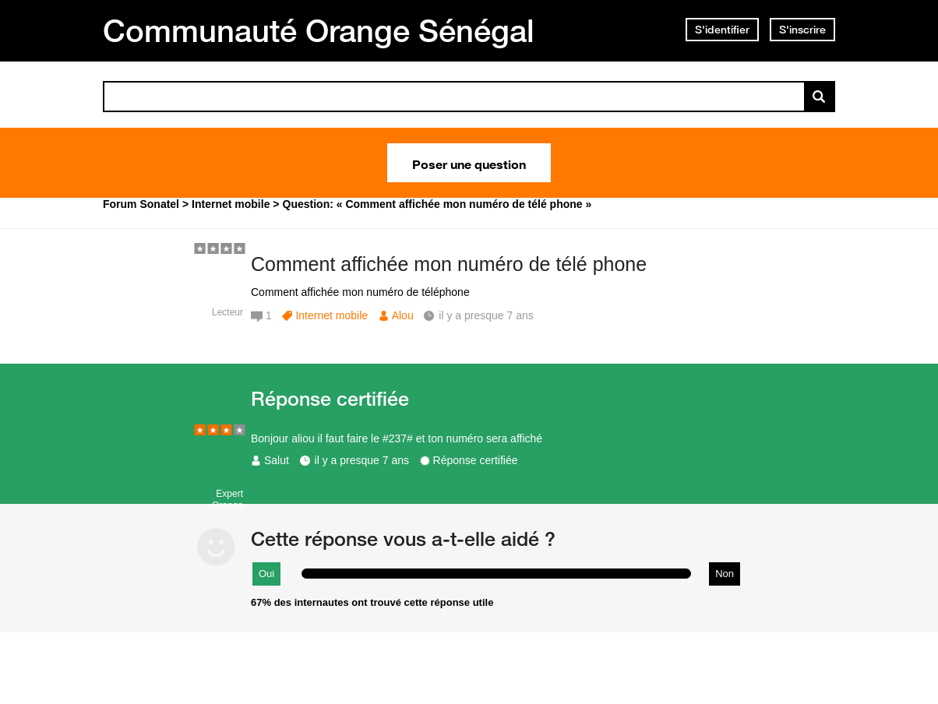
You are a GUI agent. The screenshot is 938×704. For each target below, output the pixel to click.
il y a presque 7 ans (362, 460)
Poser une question (469, 162)
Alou (403, 315)
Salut (276, 460)
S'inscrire (802, 30)
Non (724, 573)
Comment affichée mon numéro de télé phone (449, 264)
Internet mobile (331, 315)
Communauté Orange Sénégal (318, 30)
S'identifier (722, 30)
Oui (266, 573)
